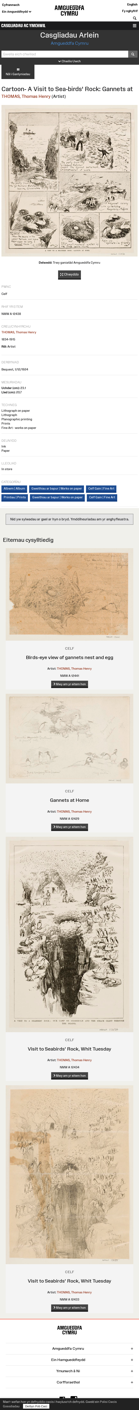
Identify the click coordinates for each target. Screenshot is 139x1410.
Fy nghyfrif (130, 11)
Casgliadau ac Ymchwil (23, 25)
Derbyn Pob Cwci (36, 1406)
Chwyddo (69, 274)
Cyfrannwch (11, 5)
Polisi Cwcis (108, 1401)
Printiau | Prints (15, 497)
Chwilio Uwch (69, 61)
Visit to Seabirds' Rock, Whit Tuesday (69, 1049)
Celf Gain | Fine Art (101, 488)
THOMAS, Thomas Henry (26, 96)
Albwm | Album (14, 488)
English (132, 4)
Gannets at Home (69, 800)
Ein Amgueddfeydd (16, 12)
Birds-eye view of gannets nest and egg (69, 657)
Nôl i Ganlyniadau (18, 72)
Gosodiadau (11, 1406)
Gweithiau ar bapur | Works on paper (56, 488)
